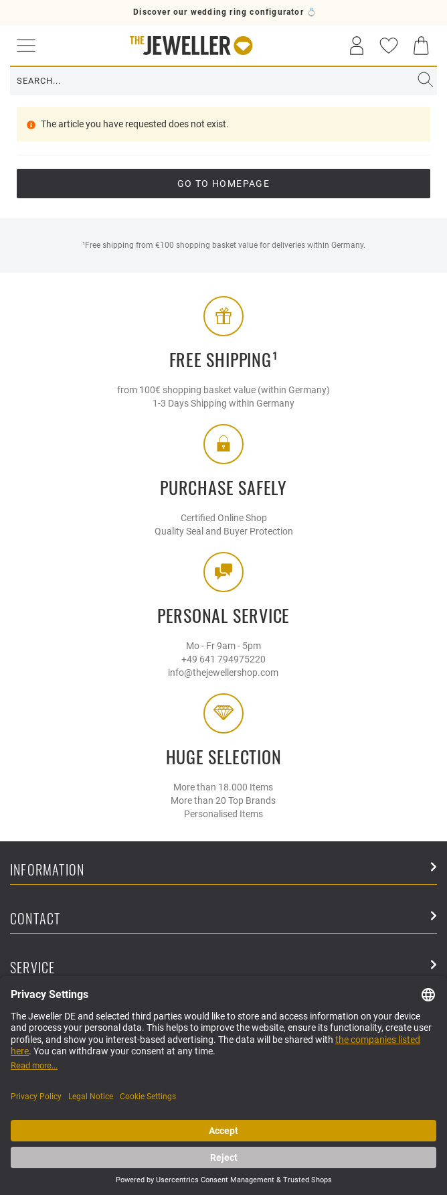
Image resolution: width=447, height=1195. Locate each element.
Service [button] (223, 968)
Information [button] (223, 870)
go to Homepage (223, 183)
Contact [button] (223, 919)
